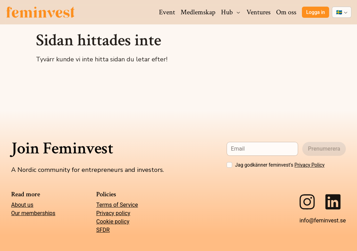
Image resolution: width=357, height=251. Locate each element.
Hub (231, 12)
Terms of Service (117, 204)
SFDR (103, 230)
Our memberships (33, 213)
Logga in (315, 12)
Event (167, 12)
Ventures (258, 12)
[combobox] (341, 12)
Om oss (286, 12)
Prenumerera (324, 148)
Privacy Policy (310, 165)
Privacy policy (113, 213)
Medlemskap (198, 12)
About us (22, 204)
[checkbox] (229, 164)
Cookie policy (112, 221)
